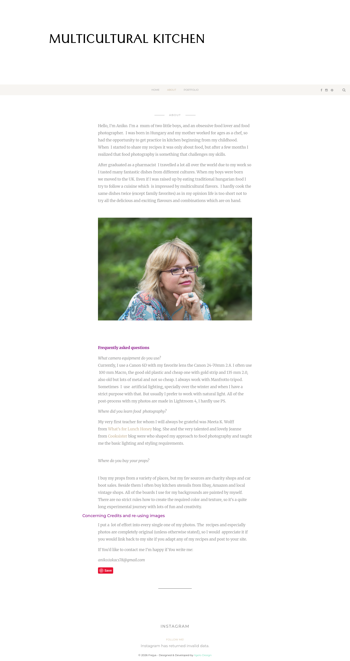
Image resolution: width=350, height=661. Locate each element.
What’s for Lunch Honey (130, 429)
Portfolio (191, 89)
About (171, 89)
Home (156, 89)
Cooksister (117, 436)
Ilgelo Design (203, 655)
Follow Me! (175, 639)
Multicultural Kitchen (127, 41)
